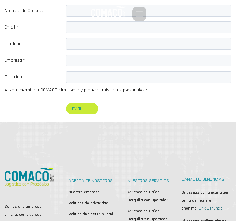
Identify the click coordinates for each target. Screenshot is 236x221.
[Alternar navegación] (139, 14)
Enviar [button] (75, 108)
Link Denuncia (211, 208)
